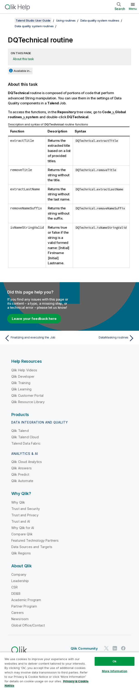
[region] (69, 670)
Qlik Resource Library (28, 402)
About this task (23, 59)
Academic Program (26, 600)
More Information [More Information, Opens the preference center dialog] (114, 671)
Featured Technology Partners (35, 540)
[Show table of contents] (9, 20)
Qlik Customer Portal (27, 395)
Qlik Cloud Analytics (26, 462)
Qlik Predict (20, 474)
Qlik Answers (21, 468)
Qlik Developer (22, 376)
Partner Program (24, 606)
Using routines (66, 20)
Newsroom (20, 619)
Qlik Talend (20, 431)
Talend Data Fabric (26, 443)
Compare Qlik (22, 534)
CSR (14, 587)
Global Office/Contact (28, 625)
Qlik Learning (21, 389)
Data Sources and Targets (31, 547)
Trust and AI (20, 521)
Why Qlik (18, 502)
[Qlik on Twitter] (106, 648)
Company (18, 574)
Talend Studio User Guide (33, 20)
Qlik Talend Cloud (25, 437)
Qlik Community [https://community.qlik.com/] (84, 648)
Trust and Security (25, 509)
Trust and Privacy (24, 515)
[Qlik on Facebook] (123, 648)
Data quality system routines (99, 20)
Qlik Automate (22, 481)
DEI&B (15, 593)
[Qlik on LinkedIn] (114, 648)
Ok (115, 661)
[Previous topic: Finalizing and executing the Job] (35, 338)
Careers (17, 613)
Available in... (22, 71)
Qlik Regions (21, 553)
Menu (133, 8)
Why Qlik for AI (22, 528)
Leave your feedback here (34, 318)
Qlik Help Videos (24, 370)
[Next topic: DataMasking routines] (103, 338)
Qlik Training (20, 383)
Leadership (20, 581)
